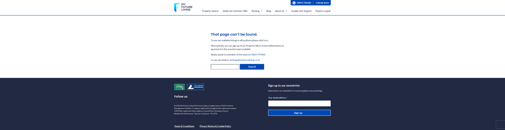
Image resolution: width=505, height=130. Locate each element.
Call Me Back (322, 2)
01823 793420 (304, 2)
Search (252, 66)
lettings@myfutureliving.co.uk (245, 60)
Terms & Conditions (184, 126)
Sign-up (298, 112)
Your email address (277, 97)
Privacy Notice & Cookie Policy (215, 126)
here (265, 40)
